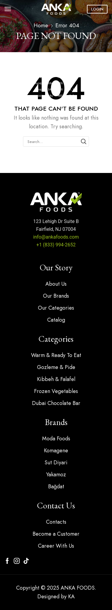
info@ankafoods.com (56, 237)
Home (40, 25)
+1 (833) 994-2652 (56, 245)
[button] (7, 9)
